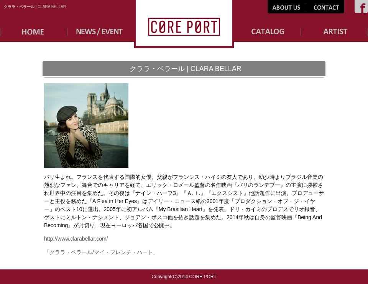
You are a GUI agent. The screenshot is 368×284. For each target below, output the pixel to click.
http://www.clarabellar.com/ (76, 239)
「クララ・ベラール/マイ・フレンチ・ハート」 (101, 252)
